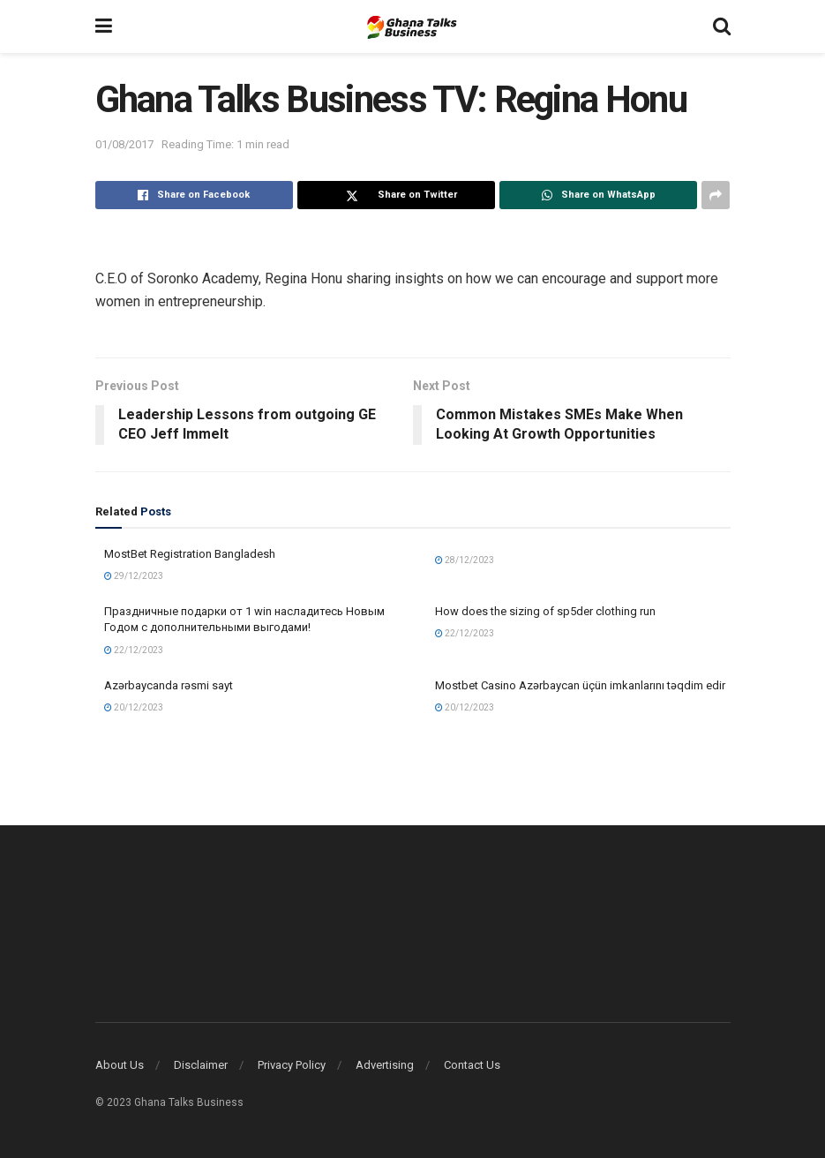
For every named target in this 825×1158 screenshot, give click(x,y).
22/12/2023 (133, 650)
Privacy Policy (292, 1065)
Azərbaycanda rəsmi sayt (168, 685)
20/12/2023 (133, 707)
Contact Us (472, 1065)
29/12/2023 (133, 576)
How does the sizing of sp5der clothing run (545, 611)
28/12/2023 (464, 560)
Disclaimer (201, 1065)
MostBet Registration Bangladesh (189, 553)
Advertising (385, 1065)
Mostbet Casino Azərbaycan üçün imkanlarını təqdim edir (580, 685)
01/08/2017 (124, 144)
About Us (119, 1065)
